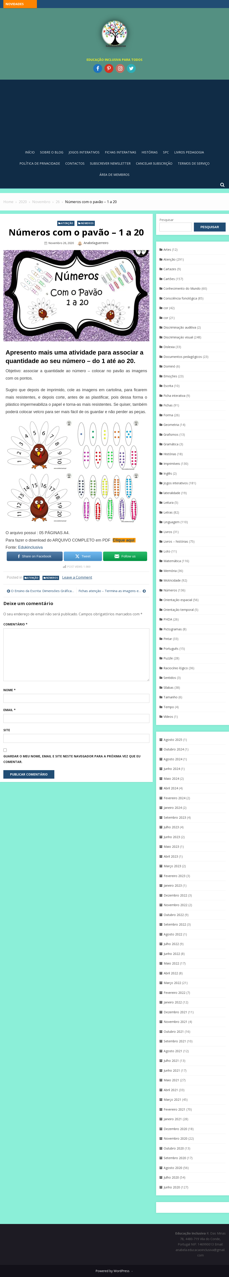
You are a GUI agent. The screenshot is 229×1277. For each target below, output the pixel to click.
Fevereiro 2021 (174, 1109)
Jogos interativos (175, 483)
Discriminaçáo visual (178, 337)
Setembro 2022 (175, 924)
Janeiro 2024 (173, 807)
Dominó (169, 366)
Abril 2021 (171, 1090)
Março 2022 (172, 983)
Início (30, 152)
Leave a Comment (77, 577)
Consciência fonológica (180, 298)
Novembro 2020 (175, 1138)
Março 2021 (172, 1099)
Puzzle (168, 658)
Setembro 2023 (175, 817)
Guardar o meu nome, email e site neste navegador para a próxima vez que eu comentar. (71, 759)
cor (165, 308)
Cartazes (169, 269)
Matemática (172, 561)
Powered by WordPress (112, 1271)
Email (9, 710)
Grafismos (170, 434)
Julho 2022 (171, 944)
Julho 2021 (171, 1060)
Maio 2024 (171, 778)
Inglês (167, 473)
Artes (167, 249)
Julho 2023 (171, 827)
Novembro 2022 (175, 905)
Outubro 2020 (174, 1148)
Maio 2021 (171, 1080)
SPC (166, 152)
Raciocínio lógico (175, 668)
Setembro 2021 (175, 1041)
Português (170, 648)
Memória (170, 571)
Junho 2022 (172, 954)
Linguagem (171, 522)
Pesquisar (166, 220)
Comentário (15, 624)
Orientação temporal (178, 610)
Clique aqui (123, 540)
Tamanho (170, 697)
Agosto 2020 (173, 1168)
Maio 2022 (171, 963)
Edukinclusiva (30, 547)
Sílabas (168, 687)
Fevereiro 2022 (174, 992)
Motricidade (172, 580)
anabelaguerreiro (96, 243)
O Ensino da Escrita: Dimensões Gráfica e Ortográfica (42, 591)
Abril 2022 (171, 973)
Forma (168, 415)
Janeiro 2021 (173, 1119)
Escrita (168, 386)
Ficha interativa (174, 395)
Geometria (171, 425)
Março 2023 (172, 866)
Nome (9, 690)
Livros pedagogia (189, 152)
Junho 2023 (172, 837)
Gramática (170, 444)
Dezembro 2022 (175, 895)
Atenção (67, 223)
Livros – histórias (175, 541)
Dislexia (169, 347)
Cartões (169, 279)
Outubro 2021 (174, 1031)
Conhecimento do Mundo (182, 288)
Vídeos (168, 716)
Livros (167, 532)
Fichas (168, 405)
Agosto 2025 (173, 739)
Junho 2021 (172, 1070)
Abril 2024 (171, 788)
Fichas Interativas (120, 152)
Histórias (150, 152)
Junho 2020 (172, 1187)
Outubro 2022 (174, 915)
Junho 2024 (172, 769)
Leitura (168, 502)
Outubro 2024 (174, 749)
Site (6, 730)
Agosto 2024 (173, 759)
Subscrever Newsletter (110, 163)
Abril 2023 (171, 856)
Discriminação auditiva (179, 327)
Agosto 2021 (173, 1051)
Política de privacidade (39, 163)
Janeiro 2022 (173, 1002)
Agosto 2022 (173, 934)
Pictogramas (172, 629)
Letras (168, 512)
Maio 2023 (171, 846)
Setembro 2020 (175, 1158)
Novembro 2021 (175, 1022)
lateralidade (171, 493)
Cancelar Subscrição (154, 163)
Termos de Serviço (194, 163)
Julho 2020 (171, 1177)
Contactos (75, 163)
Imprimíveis (171, 463)
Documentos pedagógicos (182, 357)
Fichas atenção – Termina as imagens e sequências (112, 591)
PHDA (167, 619)
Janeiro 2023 (173, 885)
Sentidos (169, 678)
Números (87, 223)
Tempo (168, 707)
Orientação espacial (177, 600)
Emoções (170, 376)
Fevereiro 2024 (174, 798)
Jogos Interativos (84, 152)
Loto (166, 551)
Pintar (167, 639)
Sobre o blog (51, 152)
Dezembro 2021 (175, 1012)
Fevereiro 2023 (174, 876)
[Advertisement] (114, 113)
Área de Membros (114, 174)
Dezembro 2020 (175, 1129)
